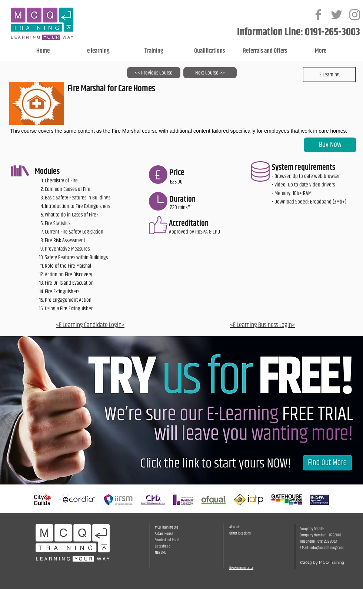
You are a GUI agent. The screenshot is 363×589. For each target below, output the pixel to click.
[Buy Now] (330, 145)
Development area (241, 568)
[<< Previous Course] (153, 72)
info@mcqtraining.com (327, 548)
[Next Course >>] (210, 72)
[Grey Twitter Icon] (336, 14)
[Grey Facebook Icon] (318, 14)
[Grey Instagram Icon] (354, 14)
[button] (329, 74)
